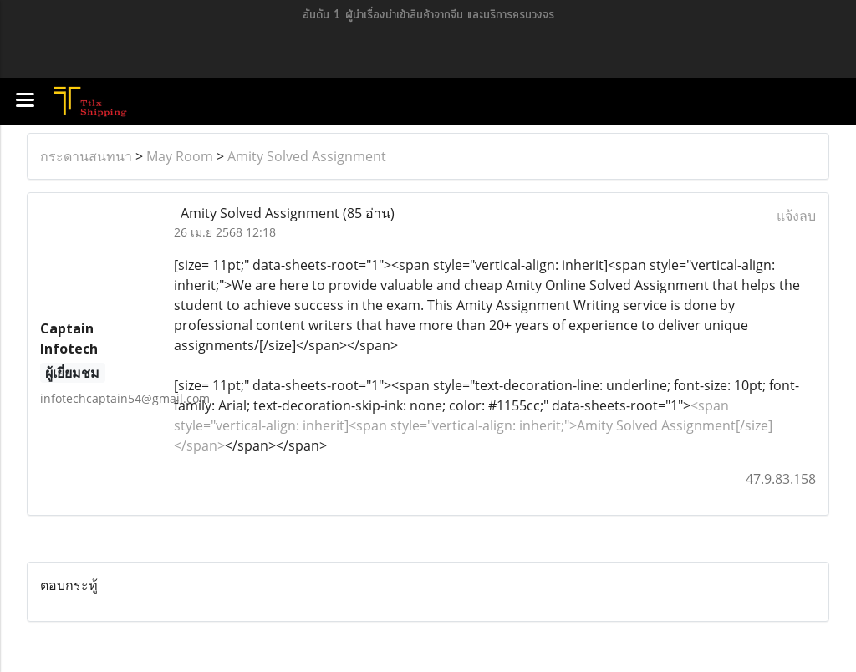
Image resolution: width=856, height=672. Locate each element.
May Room (179, 156)
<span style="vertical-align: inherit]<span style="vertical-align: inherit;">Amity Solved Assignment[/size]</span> (473, 425)
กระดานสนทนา (86, 156)
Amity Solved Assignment (306, 156)
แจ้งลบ (796, 215)
